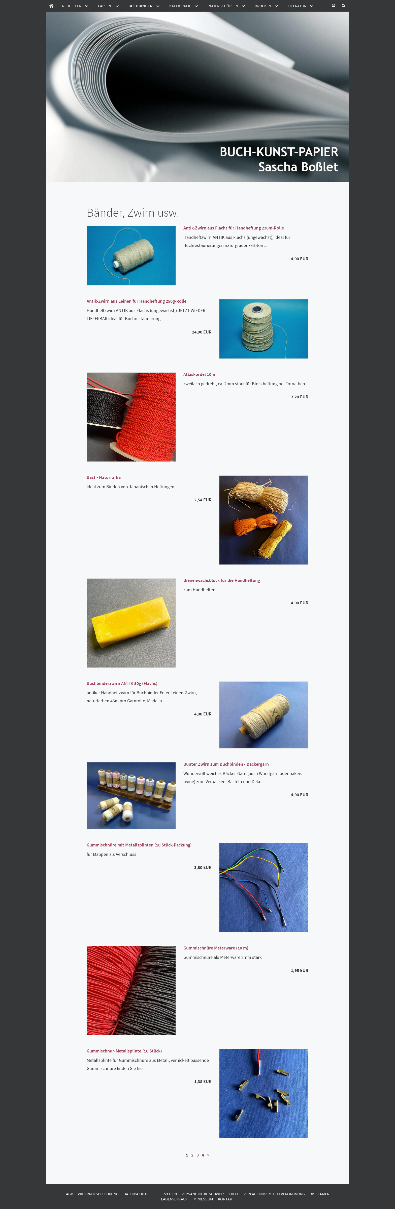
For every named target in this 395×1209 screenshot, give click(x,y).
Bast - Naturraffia (104, 477)
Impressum (202, 1198)
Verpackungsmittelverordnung (274, 1193)
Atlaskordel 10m (199, 374)
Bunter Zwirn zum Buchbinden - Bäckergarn (226, 764)
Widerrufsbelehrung (98, 1193)
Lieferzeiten (165, 1193)
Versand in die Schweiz (203, 1193)
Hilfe (234, 1193)
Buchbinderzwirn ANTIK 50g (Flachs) (122, 683)
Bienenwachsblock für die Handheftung (221, 580)
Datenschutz (136, 1193)
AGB (69, 1193)
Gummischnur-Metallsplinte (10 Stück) (124, 1051)
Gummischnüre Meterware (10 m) (215, 948)
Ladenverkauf (174, 1198)
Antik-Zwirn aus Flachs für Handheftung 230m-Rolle (233, 228)
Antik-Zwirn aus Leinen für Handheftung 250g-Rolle (136, 301)
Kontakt (226, 1198)
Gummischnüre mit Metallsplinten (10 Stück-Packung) (139, 845)
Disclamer (319, 1193)
